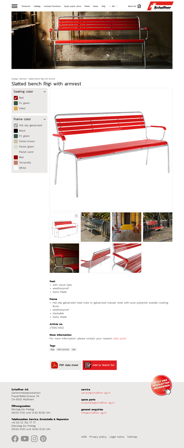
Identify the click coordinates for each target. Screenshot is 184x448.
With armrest (63, 349)
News (95, 6)
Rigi (52, 349)
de (110, 6)
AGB (84, 437)
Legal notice (117, 437)
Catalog (37, 6)
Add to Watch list (99, 365)
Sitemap (132, 437)
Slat (73, 349)
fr (116, 6)
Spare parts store (72, 6)
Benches (23, 79)
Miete (87, 6)
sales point (119, 338)
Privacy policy (98, 437)
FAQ (103, 6)
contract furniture (52, 6)
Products (26, 6)
